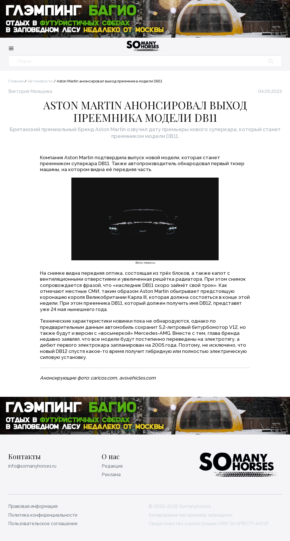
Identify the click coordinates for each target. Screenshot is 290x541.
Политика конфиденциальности (42, 515)
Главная (16, 81)
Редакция (112, 466)
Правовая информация (32, 506)
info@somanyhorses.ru (32, 466)
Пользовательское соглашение (43, 523)
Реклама (111, 474)
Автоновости (40, 81)
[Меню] (11, 48)
